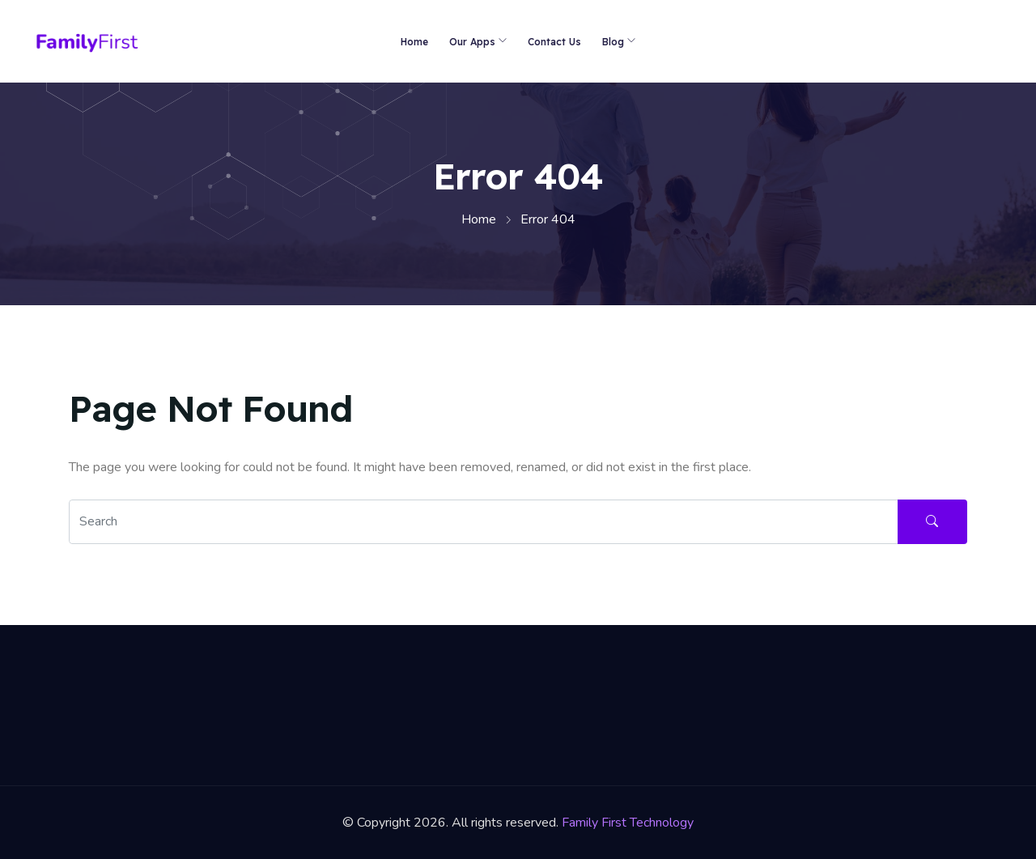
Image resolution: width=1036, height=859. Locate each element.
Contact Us (554, 42)
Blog (613, 42)
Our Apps (472, 42)
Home (414, 42)
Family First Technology (628, 822)
